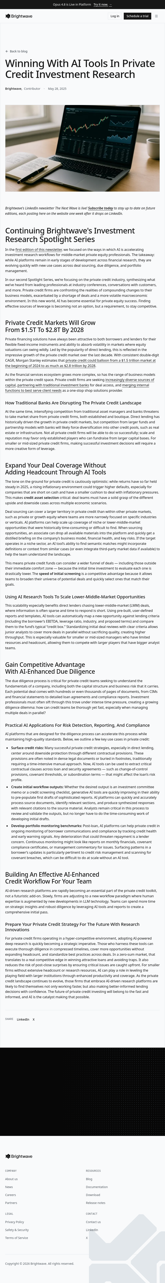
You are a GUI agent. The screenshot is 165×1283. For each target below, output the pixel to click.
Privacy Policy (14, 1222)
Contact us (93, 1222)
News (9, 1187)
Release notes (95, 1203)
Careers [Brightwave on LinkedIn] (10, 1195)
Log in (115, 16)
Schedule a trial (137, 16)
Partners (11, 1203)
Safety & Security (17, 1230)
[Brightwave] (19, 16)
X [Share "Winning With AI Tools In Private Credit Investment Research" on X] (33, 1019)
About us (11, 1179)
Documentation (97, 1187)
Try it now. (102, 4)
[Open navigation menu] (156, 16)
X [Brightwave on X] (87, 1238)
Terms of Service (16, 1238)
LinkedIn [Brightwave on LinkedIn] (92, 1230)
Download (93, 1195)
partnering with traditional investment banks (53, 385)
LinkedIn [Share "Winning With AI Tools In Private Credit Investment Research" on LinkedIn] (23, 1019)
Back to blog (16, 51)
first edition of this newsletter (38, 249)
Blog (89, 1179)
